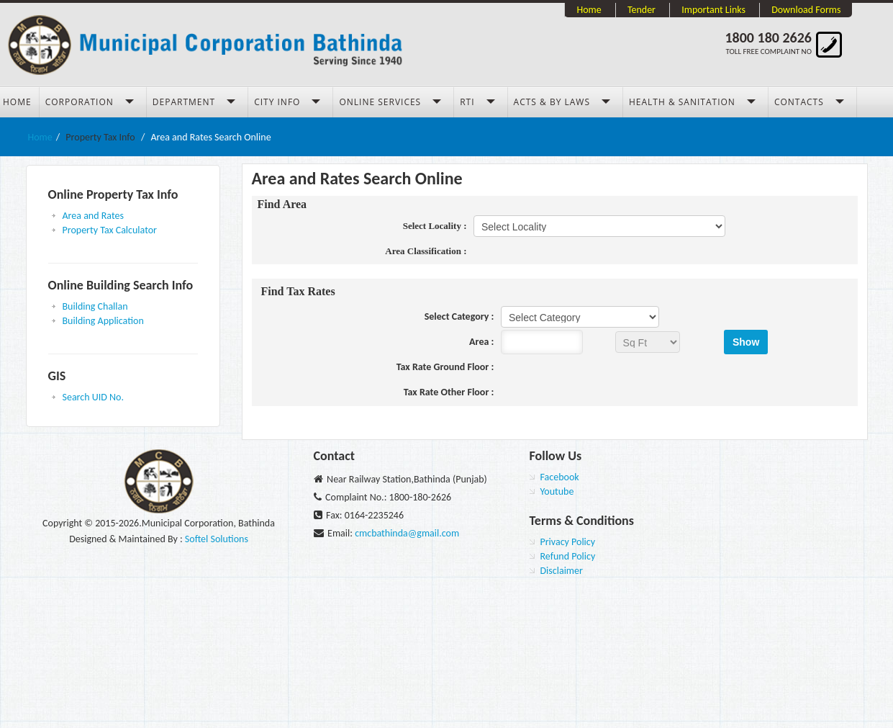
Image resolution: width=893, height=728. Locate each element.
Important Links (713, 10)
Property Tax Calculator (110, 230)
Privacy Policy (568, 542)
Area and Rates (93, 216)
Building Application (103, 321)
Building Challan (95, 306)
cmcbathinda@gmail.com (407, 533)
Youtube (557, 491)
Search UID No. (93, 397)
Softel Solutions (216, 539)
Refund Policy (568, 556)
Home (588, 10)
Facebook (559, 477)
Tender (641, 10)
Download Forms (805, 10)
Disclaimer (561, 571)
